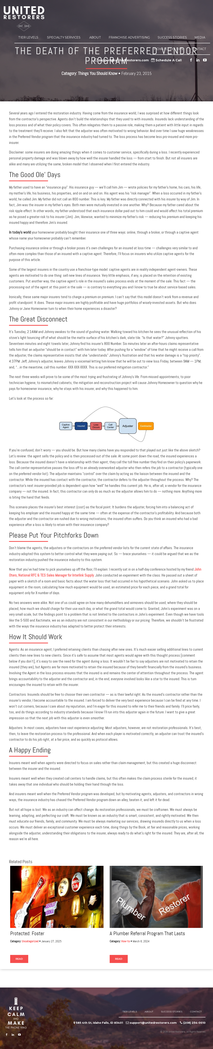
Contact (198, 49)
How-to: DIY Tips (168, 49)
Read (19, 958)
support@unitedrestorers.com (124, 60)
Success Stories (172, 37)
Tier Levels (28, 37)
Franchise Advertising (129, 37)
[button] (38, 37)
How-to (125, 941)
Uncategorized (30, 941)
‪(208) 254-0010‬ (194, 1022)
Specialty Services (64, 37)
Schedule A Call (169, 60)
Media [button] (200, 37)
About (95, 37)
